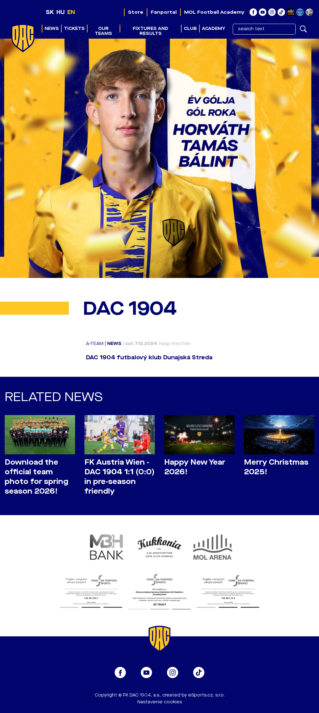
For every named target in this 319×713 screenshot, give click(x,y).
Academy (213, 28)
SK (50, 12)
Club (190, 28)
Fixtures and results (150, 31)
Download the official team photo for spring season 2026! (36, 476)
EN (71, 12)
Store (135, 12)
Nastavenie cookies (159, 702)
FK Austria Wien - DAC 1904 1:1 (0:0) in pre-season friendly (119, 476)
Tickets (74, 28)
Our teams (103, 31)
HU (60, 12)
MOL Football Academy (214, 12)
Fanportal (164, 12)
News (52, 28)
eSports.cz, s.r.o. (206, 695)
